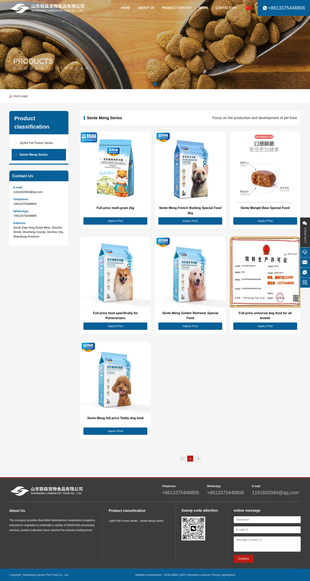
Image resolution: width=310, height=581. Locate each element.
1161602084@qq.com (28, 192)
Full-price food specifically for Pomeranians (115, 315)
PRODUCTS (33, 61)
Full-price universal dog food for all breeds (265, 315)
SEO (183, 574)
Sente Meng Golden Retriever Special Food (190, 315)
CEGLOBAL (171, 574)
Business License (199, 574)
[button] (155, 84)
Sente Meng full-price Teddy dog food (115, 418)
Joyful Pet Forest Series (123, 520)
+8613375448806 (24, 203)
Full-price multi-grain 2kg (115, 208)
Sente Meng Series (152, 520)
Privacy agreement (223, 574)
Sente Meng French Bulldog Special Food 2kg (190, 210)
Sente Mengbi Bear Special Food (265, 208)
